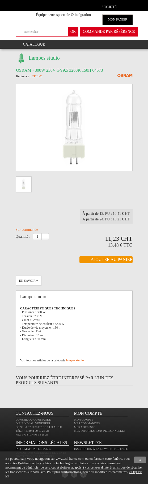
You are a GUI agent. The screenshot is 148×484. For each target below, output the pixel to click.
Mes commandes (87, 423)
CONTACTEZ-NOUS (35, 413)
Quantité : (23, 237)
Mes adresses (84, 427)
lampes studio (75, 360)
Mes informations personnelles (99, 430)
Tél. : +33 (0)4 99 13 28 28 (32, 430)
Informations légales (33, 448)
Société (109, 7)
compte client (126, 6)
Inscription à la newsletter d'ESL (101, 448)
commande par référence (109, 32)
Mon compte (84, 419)
